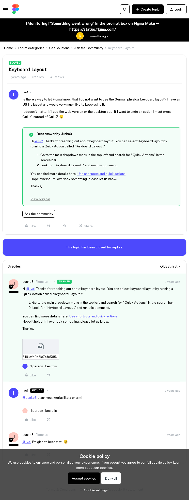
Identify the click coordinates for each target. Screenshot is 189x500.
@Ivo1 (38, 141)
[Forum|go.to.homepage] (15, 9)
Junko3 (27, 282)
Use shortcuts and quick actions (101, 174)
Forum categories (31, 48)
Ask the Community (88, 48)
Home (8, 48)
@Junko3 (29, 398)
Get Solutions (59, 48)
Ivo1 (25, 92)
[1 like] (39, 366)
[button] (5, 10)
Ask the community (39, 214)
